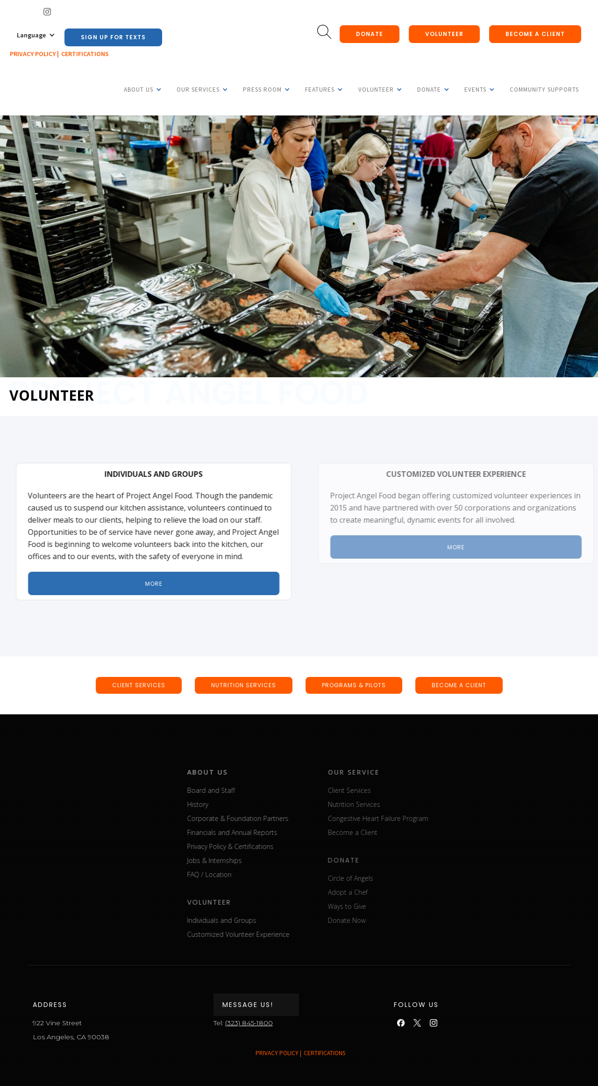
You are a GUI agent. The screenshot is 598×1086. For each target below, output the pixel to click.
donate (369, 34)
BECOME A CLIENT (459, 685)
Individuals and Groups (246, 920)
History (222, 804)
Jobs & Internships (239, 860)
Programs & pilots (354, 685)
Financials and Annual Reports (257, 832)
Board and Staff (235, 790)
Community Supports (544, 89)
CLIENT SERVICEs (138, 685)
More (159, 584)
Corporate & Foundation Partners (262, 818)
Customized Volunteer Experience (263, 934)
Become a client (535, 34)
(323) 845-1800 (249, 1023)
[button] (35, 35)
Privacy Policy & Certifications (255, 846)
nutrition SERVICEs (243, 685)
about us (232, 772)
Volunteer (444, 34)
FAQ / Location (234, 874)
